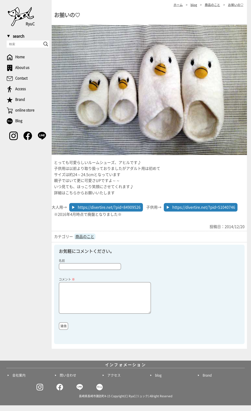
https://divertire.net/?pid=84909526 (109, 207)
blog (158, 381)
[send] (45, 44)
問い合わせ (68, 381)
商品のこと (84, 237)
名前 (62, 260)
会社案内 (19, 381)
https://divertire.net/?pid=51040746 (203, 207)
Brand (207, 381)
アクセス (114, 381)
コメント (67, 279)
